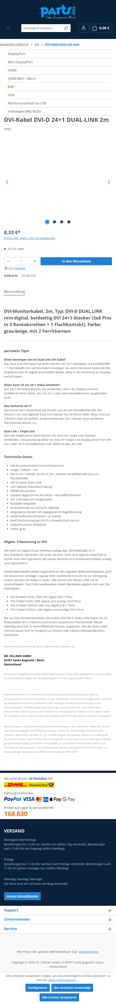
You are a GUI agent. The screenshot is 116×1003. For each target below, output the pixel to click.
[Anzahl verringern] (8, 261)
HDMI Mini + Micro (22, 78)
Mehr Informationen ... (64, 980)
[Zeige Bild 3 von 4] (61, 221)
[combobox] (41, 28)
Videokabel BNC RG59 (24, 111)
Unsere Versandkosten (22, 896)
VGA (11, 95)
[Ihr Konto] (83, 28)
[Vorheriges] (7, 182)
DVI (10, 87)
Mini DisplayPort (20, 62)
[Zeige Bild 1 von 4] (47, 221)
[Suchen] (66, 28)
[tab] (14, 291)
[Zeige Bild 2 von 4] (54, 221)
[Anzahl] (21, 261)
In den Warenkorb (76, 261)
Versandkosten (89, 952)
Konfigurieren (37, 988)
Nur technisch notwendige (72, 988)
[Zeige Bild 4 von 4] (68, 221)
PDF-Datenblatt (14, 268)
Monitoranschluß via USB (27, 103)
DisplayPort (17, 54)
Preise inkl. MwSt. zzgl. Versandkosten (29, 238)
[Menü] (8, 28)
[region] (58, 182)
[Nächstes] (109, 182)
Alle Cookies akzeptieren (59, 997)
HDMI (12, 70)
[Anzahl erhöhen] (35, 261)
